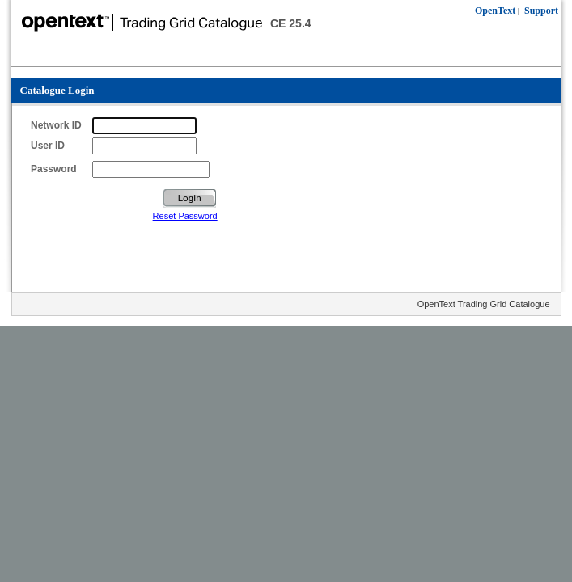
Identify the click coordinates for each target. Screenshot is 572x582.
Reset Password (185, 216)
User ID (48, 145)
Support (540, 10)
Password (54, 169)
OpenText (495, 10)
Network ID (56, 125)
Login (189, 198)
